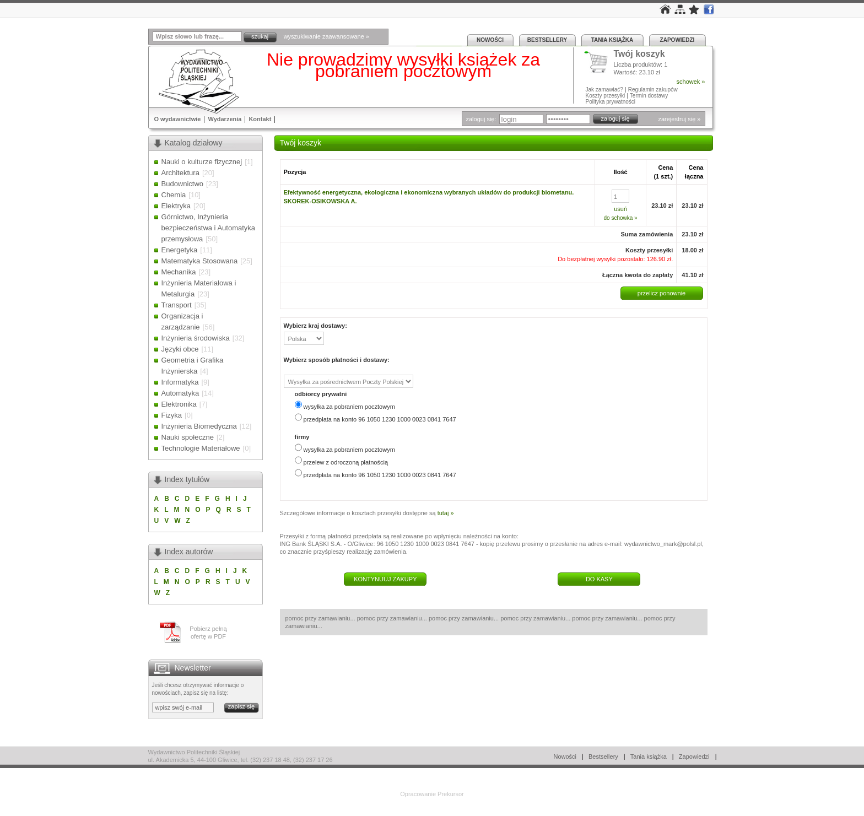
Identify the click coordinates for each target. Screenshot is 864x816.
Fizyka (171, 415)
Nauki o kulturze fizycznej (201, 162)
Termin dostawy (649, 96)
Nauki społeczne (187, 437)
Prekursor (451, 794)
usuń (620, 209)
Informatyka (180, 382)
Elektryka (176, 206)
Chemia (173, 195)
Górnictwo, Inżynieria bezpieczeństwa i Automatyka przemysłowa (208, 228)
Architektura (180, 173)
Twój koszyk (639, 54)
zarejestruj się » (679, 119)
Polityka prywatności (611, 102)
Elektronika (179, 404)
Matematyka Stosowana (199, 261)
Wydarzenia (224, 119)
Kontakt (260, 119)
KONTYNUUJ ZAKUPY (385, 579)
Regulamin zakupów (653, 90)
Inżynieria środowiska (195, 338)
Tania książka (612, 40)
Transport (176, 305)
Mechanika (178, 272)
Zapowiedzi (677, 40)
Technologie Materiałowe (200, 448)
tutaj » (446, 513)
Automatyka (180, 393)
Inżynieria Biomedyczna (199, 426)
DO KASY (599, 579)
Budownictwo (182, 184)
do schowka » (621, 218)
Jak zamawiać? (604, 90)
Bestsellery (547, 40)
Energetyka (179, 250)
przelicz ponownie (661, 293)
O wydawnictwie (177, 119)
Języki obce (180, 349)
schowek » (691, 81)
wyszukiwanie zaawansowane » (326, 36)
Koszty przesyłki (606, 96)
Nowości (490, 40)
